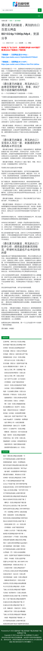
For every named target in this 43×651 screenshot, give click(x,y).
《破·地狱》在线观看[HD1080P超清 (14, 471)
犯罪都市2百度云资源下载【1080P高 (15, 596)
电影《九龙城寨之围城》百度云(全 (14, 391)
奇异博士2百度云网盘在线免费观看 (14, 583)
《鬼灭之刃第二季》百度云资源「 (14, 376)
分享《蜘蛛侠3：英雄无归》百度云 (14, 608)
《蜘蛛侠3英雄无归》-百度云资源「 (15, 580)
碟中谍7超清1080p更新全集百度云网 (15, 465)
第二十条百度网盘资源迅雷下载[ (13, 481)
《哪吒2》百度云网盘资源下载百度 (14, 502)
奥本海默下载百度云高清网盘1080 (14, 345)
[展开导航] (39, 16)
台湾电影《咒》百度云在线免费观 (14, 552)
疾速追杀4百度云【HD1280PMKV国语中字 (17, 487)
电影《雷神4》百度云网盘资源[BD (14, 435)
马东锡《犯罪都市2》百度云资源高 (14, 593)
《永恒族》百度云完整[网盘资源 (13, 388)
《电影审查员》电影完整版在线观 (14, 444)
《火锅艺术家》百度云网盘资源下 (14, 568)
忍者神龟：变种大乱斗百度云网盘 (14, 342)
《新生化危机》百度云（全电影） (14, 401)
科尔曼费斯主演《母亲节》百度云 (14, 407)
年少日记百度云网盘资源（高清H (14, 586)
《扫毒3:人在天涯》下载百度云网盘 (15, 530)
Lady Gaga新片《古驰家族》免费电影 (15, 419)
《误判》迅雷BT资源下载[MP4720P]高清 (16, 555)
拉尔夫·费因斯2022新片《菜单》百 (14, 366)
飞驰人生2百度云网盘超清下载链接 (14, 614)
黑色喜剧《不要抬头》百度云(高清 (14, 394)
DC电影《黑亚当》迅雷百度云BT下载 (15, 354)
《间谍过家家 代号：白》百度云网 (14, 524)
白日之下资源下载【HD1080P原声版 (15, 484)
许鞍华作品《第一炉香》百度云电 (14, 438)
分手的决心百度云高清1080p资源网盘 (15, 571)
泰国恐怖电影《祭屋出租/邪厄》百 (14, 565)
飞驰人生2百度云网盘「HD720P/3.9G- (15, 490)
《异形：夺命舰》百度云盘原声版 (14, 558)
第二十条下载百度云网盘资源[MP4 (14, 599)
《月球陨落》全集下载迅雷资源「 (14, 382)
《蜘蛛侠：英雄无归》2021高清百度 (15, 432)
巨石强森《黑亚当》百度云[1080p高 (15, 351)
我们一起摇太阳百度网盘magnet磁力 (15, 543)
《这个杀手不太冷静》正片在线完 (14, 379)
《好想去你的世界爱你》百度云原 (14, 373)
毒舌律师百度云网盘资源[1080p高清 (15, 496)
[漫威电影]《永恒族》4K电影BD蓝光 (15, 441)
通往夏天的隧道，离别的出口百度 (14, 474)
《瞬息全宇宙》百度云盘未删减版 (14, 611)
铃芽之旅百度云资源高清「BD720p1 (15, 468)
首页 (11, 20)
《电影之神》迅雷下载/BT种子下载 (14, 416)
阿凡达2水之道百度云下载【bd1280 (15, 505)
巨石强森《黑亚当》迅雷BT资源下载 (15, 363)
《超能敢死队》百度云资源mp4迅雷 (15, 397)
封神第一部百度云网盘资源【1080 (14, 478)
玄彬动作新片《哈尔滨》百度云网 (14, 574)
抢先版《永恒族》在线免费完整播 (14, 413)
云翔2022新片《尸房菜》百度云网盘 (15, 537)
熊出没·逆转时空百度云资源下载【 (14, 499)
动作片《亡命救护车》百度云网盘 (14, 429)
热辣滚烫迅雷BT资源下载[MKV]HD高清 (16, 624)
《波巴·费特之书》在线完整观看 (13, 422)
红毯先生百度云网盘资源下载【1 (14, 602)
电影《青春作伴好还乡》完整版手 (14, 410)
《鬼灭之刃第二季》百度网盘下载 (14, 369)
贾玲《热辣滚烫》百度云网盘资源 (14, 515)
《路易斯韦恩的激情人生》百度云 (14, 447)
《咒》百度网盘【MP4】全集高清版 (15, 512)
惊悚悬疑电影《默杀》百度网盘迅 (14, 462)
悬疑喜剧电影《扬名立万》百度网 (14, 425)
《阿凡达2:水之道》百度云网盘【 (14, 360)
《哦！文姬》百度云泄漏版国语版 (14, 404)
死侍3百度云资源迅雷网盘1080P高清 (15, 518)
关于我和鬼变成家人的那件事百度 (14, 459)
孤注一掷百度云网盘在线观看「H (14, 456)
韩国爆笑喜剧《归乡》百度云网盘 (14, 357)
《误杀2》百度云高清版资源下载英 (14, 385)
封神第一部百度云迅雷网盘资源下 (14, 348)
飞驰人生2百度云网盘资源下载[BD (14, 589)
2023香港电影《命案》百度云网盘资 (15, 577)
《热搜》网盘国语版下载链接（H (14, 617)
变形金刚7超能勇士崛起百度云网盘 (14, 540)
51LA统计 (35, 635)
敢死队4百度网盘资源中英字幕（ (14, 533)
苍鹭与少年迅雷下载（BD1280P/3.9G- (15, 561)
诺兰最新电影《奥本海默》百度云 (14, 546)
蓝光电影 (18, 20)
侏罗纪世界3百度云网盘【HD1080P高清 (16, 509)
